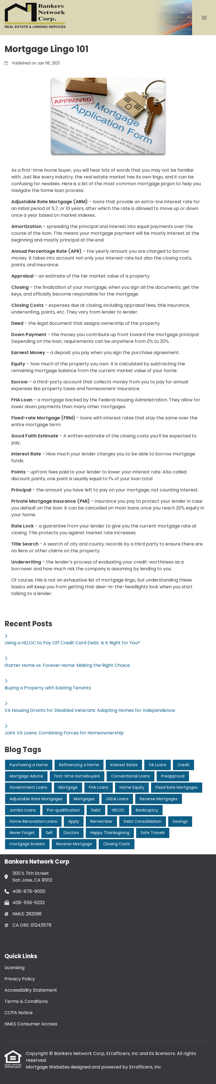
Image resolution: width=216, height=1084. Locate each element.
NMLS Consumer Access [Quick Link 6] (30, 1024)
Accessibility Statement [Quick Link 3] (30, 990)
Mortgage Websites (48, 1067)
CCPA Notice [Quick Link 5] (18, 1012)
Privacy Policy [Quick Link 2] (19, 979)
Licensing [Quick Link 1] (14, 967)
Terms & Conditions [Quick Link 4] (26, 1001)
